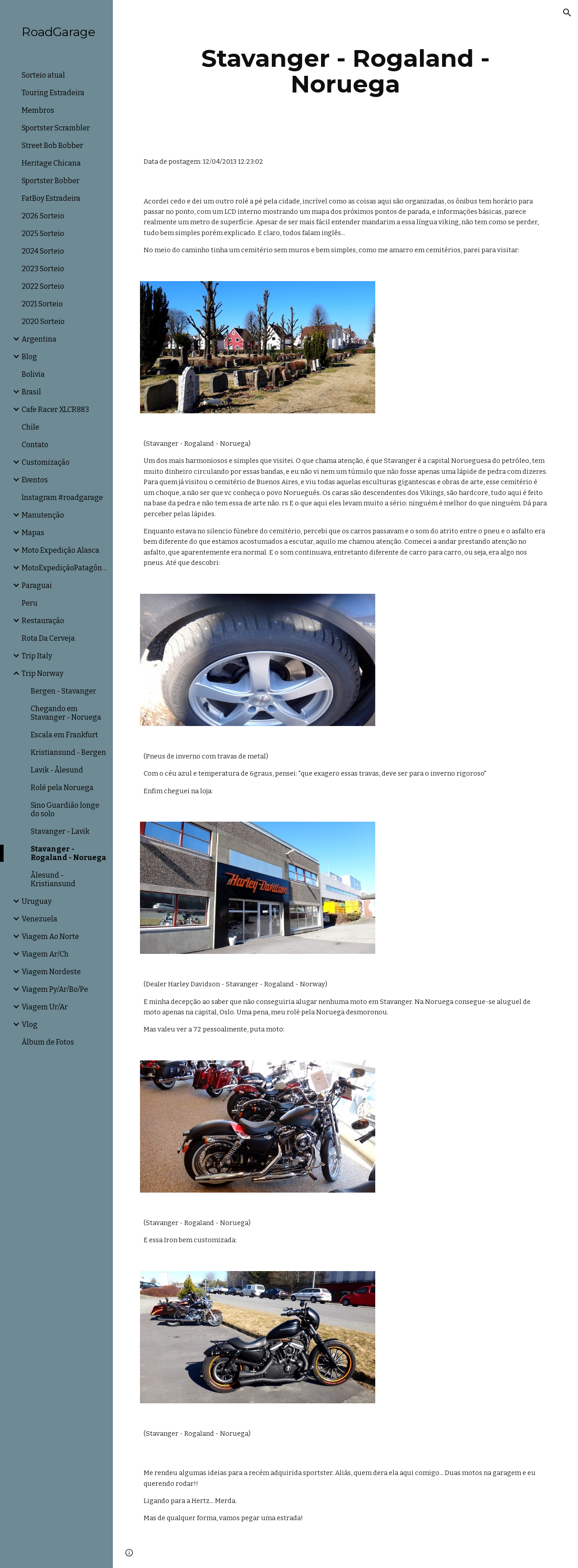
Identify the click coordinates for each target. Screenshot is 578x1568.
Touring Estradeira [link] (53, 92)
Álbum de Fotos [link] (48, 1042)
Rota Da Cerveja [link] (48, 638)
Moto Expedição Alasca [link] (60, 550)
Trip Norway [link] (42, 673)
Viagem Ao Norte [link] (50, 936)
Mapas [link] (33, 532)
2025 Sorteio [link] (43, 233)
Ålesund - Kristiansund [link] (53, 879)
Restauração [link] (43, 620)
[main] (345, 71)
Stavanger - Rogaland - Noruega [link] (68, 853)
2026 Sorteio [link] (43, 216)
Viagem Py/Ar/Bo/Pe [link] (55, 989)
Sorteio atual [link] (43, 75)
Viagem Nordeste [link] (51, 971)
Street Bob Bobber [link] (52, 145)
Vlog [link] (29, 1024)
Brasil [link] (31, 392)
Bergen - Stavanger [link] (63, 691)
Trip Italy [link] (37, 656)
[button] (567, 12)
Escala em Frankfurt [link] (64, 735)
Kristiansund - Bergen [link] (68, 752)
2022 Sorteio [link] (43, 286)
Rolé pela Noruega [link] (62, 787)
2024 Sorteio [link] (43, 251)
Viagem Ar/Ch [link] (45, 954)
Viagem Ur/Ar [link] (45, 1007)
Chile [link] (30, 427)
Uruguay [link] (36, 901)
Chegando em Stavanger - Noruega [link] (66, 713)
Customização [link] (46, 462)
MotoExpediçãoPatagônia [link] (64, 568)
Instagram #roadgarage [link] (62, 497)
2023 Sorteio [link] (43, 268)
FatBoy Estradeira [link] (51, 198)
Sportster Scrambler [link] (56, 128)
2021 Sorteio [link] (42, 304)
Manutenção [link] (43, 515)
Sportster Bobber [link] (50, 180)
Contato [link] (35, 444)
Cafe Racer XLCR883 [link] (55, 409)
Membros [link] (38, 110)
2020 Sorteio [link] (43, 321)
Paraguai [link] (37, 585)
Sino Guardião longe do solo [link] (65, 809)
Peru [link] (29, 603)
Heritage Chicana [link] (51, 163)
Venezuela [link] (39, 919)
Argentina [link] (39, 339)
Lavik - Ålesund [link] (57, 770)
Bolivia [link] (33, 374)
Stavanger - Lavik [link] (60, 831)
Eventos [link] (35, 480)
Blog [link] (29, 356)
